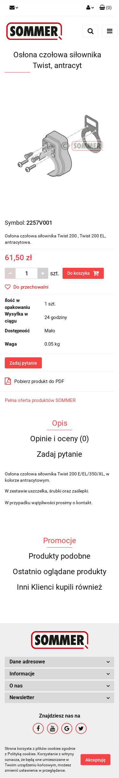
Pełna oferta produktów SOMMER (40, 400)
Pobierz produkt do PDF (34, 381)
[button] (105, 8)
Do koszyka (83, 273)
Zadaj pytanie (23, 363)
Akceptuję (95, 759)
